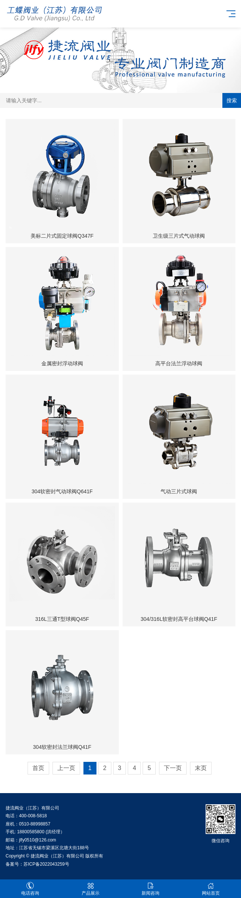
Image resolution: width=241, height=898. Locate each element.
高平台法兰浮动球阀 (178, 363)
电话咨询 (30, 889)
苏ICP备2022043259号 (46, 864)
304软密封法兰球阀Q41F (62, 747)
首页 (38, 768)
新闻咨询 (151, 889)
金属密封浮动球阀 (62, 363)
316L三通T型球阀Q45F (62, 619)
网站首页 (211, 889)
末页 (201, 768)
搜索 (231, 100)
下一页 (173, 768)
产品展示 (90, 889)
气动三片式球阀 (179, 491)
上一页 (66, 768)
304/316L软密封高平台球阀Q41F (179, 619)
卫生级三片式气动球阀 (179, 236)
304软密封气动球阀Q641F (62, 491)
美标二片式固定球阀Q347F (62, 236)
